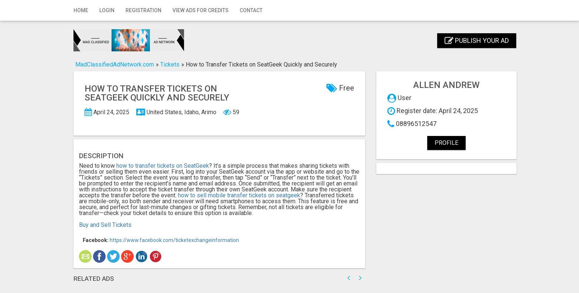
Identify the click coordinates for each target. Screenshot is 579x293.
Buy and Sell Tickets (105, 224)
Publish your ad (477, 40)
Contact (251, 10)
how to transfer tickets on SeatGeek (162, 165)
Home (80, 10)
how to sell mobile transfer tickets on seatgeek (239, 195)
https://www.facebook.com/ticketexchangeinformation (174, 240)
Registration (143, 10)
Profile (446, 142)
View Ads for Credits (200, 10)
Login (106, 10)
